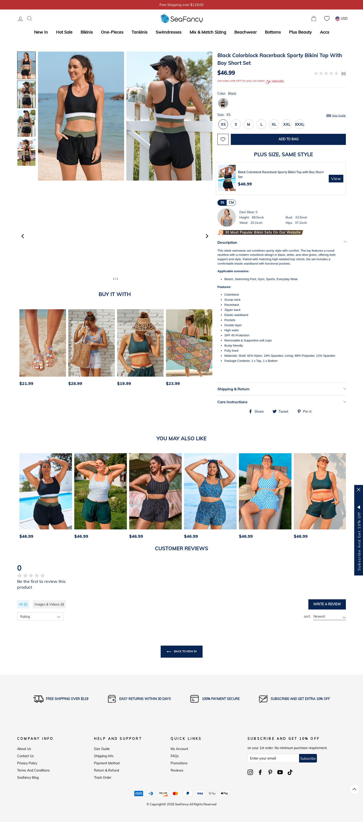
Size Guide (339, 115)
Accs (324, 32)
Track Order (102, 777)
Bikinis (87, 32)
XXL (286, 124)
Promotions (179, 763)
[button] (207, 236)
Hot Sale (64, 32)
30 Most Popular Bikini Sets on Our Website (263, 232)
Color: (226, 93)
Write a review (327, 604)
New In (41, 32)
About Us (24, 749)
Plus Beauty (300, 32)
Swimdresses (169, 32)
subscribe (275, 82)
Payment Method (106, 763)
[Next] (210, 348)
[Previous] (22, 348)
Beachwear (245, 32)
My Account (179, 749)
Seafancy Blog (28, 777)
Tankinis (139, 32)
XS (223, 124)
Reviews (177, 770)
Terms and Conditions (33, 770)
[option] (41, 348)
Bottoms (273, 32)
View (336, 178)
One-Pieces (112, 32)
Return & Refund (106, 770)
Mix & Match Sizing (208, 32)
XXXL (299, 124)
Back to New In (182, 651)
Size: (281, 115)
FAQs (175, 756)
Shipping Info (103, 756)
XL (274, 124)
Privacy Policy (27, 763)
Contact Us (25, 756)
